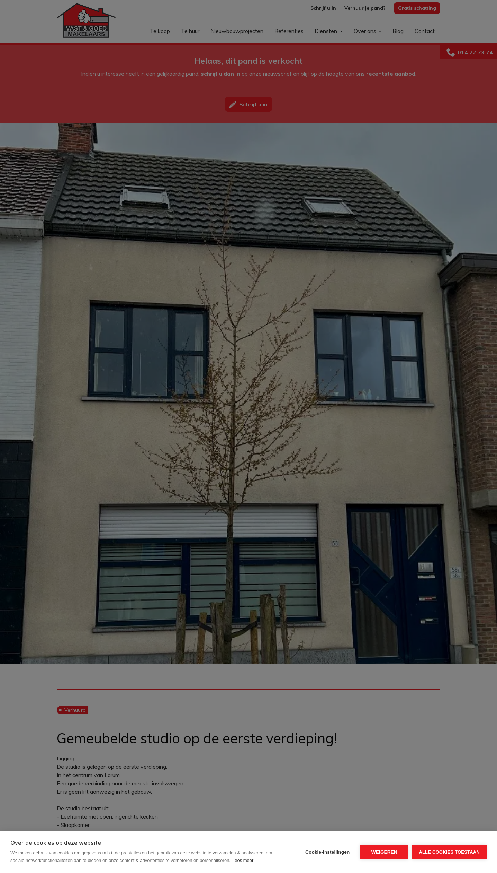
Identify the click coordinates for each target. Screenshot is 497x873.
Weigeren (384, 852)
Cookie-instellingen (327, 852)
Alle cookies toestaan (449, 852)
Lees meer (242, 860)
